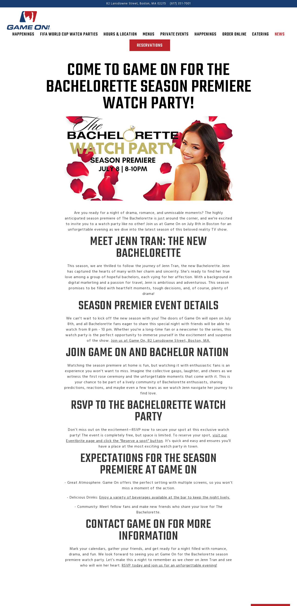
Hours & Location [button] (120, 34)
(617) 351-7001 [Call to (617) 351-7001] (180, 3)
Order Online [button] (234, 34)
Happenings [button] (23, 34)
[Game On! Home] (32, 20)
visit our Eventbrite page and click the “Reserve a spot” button (146, 441)
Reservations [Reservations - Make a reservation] (150, 45)
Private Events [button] (174, 34)
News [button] (280, 34)
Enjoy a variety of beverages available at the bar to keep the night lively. (164, 501)
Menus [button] (149, 34)
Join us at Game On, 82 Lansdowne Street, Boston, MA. (160, 344)
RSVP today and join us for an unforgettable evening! (169, 569)
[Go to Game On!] (136, 3)
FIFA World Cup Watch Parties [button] (69, 34)
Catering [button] (260, 34)
